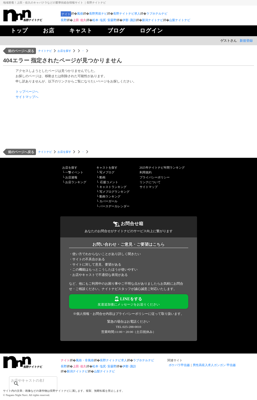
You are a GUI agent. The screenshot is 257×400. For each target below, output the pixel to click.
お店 (48, 30)
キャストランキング (112, 187)
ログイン (151, 30)
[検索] (26, 380)
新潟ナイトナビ (152, 20)
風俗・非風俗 (85, 360)
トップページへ (27, 91)
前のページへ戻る (21, 51)
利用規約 (146, 172)
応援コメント (109, 182)
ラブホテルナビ (156, 13)
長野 (64, 20)
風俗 (80, 13)
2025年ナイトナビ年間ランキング (162, 167)
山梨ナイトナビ (179, 20)
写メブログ (106, 172)
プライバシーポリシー (155, 177)
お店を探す (64, 50)
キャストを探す (106, 167)
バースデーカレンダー (114, 206)
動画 (102, 177)
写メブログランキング (114, 191)
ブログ (116, 30)
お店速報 (71, 177)
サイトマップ (149, 187)
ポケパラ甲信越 (179, 365)
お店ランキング (75, 182)
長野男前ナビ (98, 13)
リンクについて (150, 182)
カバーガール (108, 201)
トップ (19, 30)
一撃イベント (74, 172)
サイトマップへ (27, 97)
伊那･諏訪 (129, 20)
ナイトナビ (45, 50)
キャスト (80, 30)
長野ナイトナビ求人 (126, 13)
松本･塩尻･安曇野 (104, 20)
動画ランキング (109, 196)
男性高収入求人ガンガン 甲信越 (214, 365)
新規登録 (246, 40)
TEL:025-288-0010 (128, 327)
